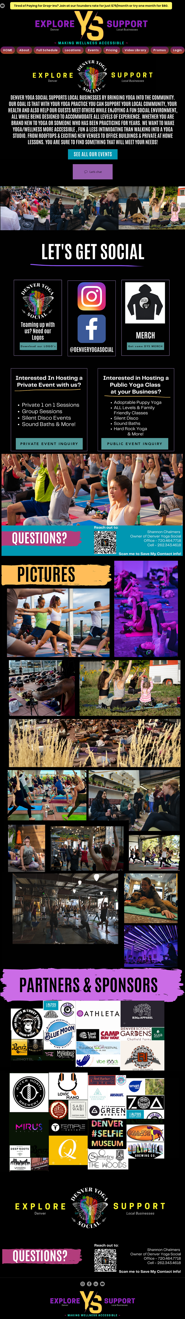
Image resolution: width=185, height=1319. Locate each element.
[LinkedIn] (95, 1284)
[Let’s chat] (93, 171)
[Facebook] (89, 1284)
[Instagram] (82, 1284)
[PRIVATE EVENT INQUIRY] (49, 444)
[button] (24, 50)
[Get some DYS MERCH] (145, 346)
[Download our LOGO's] (38, 346)
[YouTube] (2, 5)
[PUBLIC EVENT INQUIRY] (134, 444)
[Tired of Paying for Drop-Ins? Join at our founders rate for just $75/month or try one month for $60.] (91, 5)
